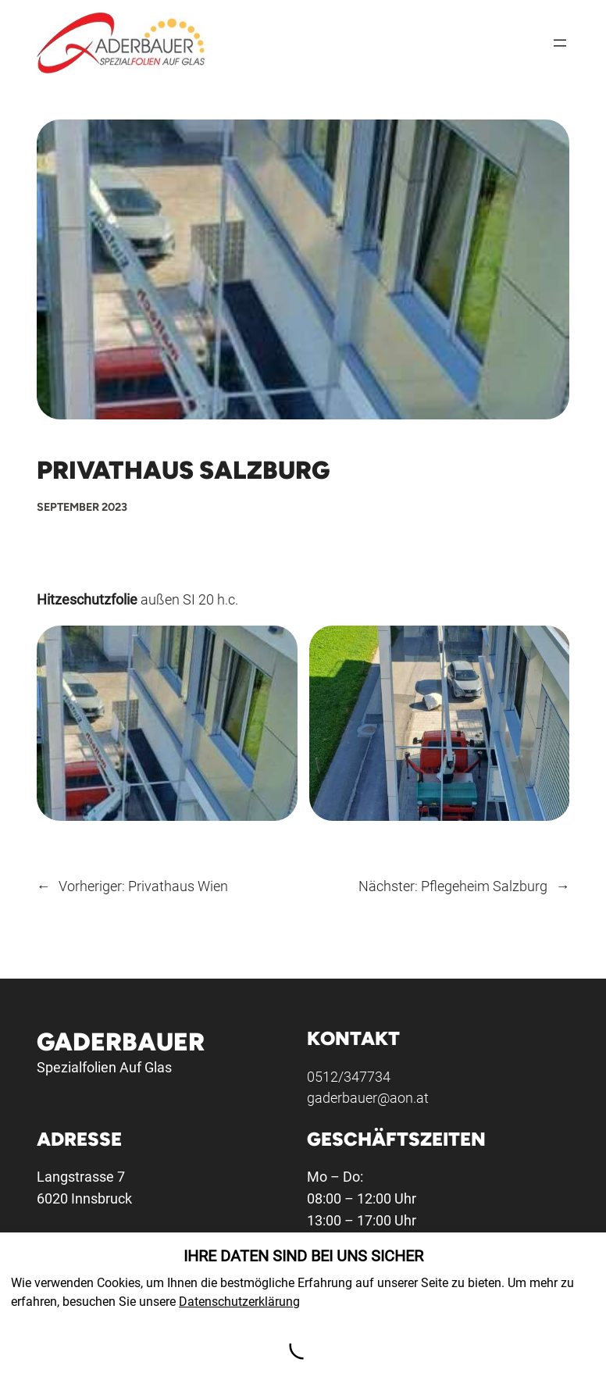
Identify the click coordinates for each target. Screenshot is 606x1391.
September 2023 (82, 507)
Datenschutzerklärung (239, 1301)
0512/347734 (348, 1076)
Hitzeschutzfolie (87, 599)
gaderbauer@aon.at (368, 1098)
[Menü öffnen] (560, 43)
